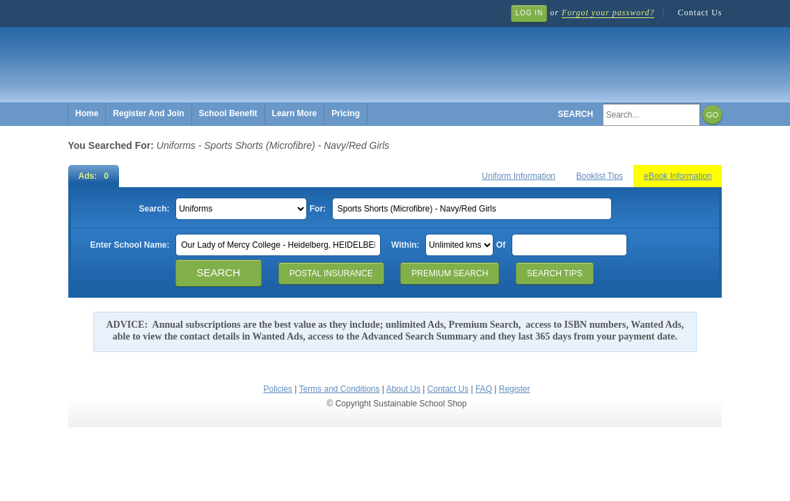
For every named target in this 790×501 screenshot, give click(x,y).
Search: (154, 209)
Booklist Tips (599, 176)
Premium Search (449, 273)
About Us (403, 389)
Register (514, 389)
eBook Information (677, 176)
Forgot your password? (608, 12)
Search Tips (555, 273)
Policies (278, 389)
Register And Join (148, 113)
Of (500, 245)
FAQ (483, 389)
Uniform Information (518, 176)
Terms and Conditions (339, 389)
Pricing (345, 113)
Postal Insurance (331, 273)
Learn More (294, 113)
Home (86, 113)
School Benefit (228, 113)
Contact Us (700, 12)
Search (576, 114)
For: (318, 209)
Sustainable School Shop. (277, 56)
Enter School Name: (129, 245)
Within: (405, 245)
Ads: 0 (94, 176)
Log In (529, 13)
